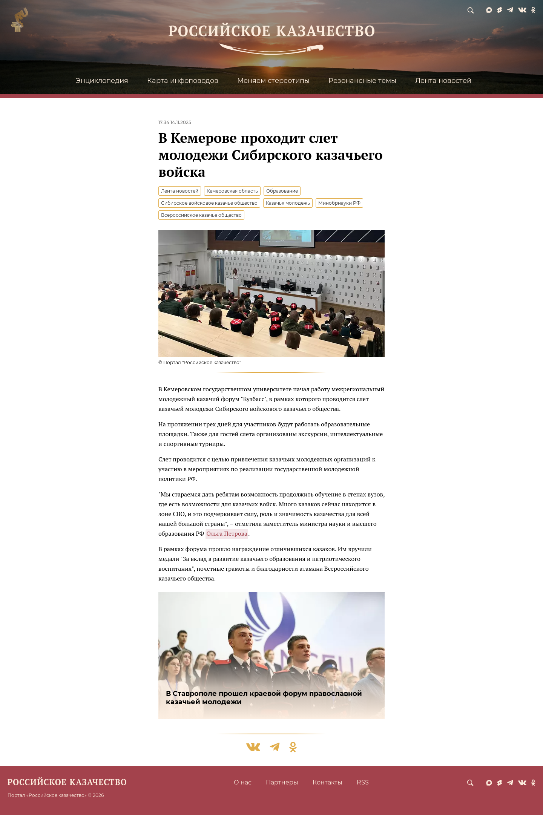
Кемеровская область (232, 191)
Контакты (327, 782)
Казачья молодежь (288, 203)
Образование (282, 191)
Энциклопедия (102, 81)
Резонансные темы (362, 81)
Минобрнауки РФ (339, 203)
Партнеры (282, 782)
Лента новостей (443, 81)
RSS (363, 782)
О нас (243, 782)
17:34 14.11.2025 (174, 122)
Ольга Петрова (226, 533)
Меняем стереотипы (273, 81)
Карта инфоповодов (182, 81)
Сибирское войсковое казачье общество (209, 203)
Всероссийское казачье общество (201, 215)
